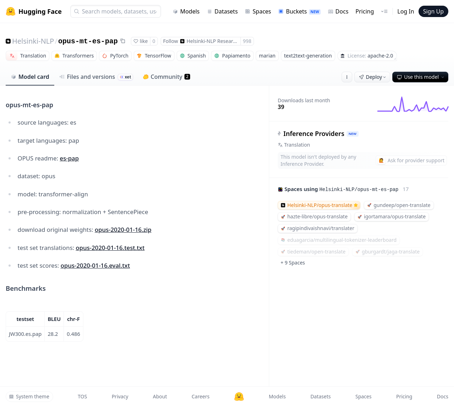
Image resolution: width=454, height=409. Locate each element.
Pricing (364, 11)
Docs (338, 11)
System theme (29, 396)
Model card (30, 77)
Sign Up (433, 11)
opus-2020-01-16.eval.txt (95, 265)
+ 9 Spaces (293, 262)
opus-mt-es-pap (88, 41)
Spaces (258, 11)
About (160, 396)
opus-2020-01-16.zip (123, 229)
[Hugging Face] (239, 397)
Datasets (222, 11)
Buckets (299, 11)
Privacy (120, 396)
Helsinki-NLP (33, 41)
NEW (352, 133)
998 (247, 41)
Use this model (421, 76)
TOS (82, 396)
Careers (200, 396)
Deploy (373, 76)
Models (186, 11)
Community (166, 77)
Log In (405, 11)
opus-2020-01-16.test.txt (110, 248)
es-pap (69, 158)
